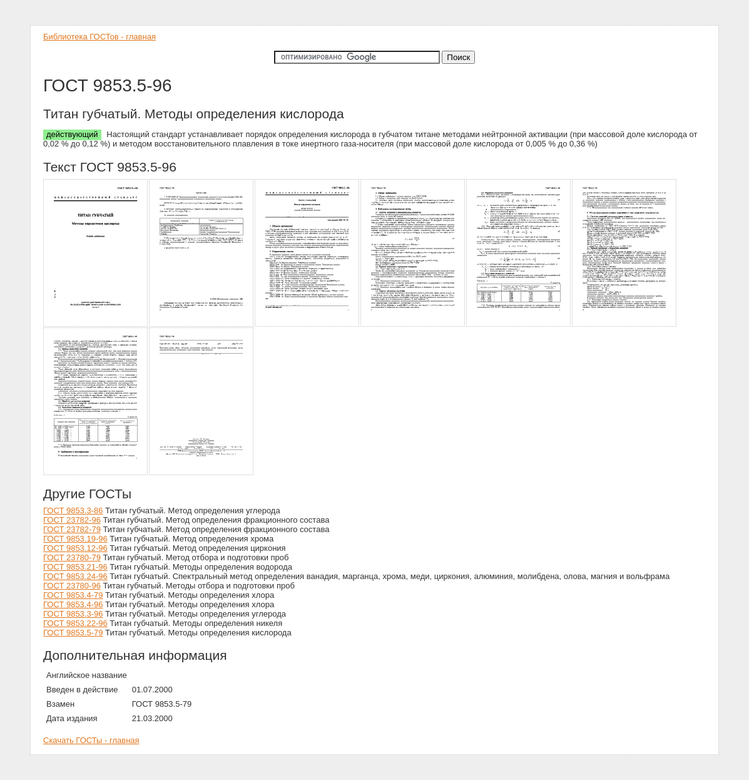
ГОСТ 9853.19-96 (75, 538)
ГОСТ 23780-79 (72, 557)
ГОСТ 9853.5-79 (73, 632)
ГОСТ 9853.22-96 (75, 623)
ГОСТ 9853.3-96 (73, 613)
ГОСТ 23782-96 (72, 520)
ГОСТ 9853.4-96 (73, 604)
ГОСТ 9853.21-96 (75, 567)
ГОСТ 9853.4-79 (73, 595)
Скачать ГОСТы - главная (91, 740)
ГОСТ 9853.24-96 (75, 576)
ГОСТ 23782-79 (72, 529)
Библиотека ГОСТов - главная (99, 36)
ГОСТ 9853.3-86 (73, 510)
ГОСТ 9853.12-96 (75, 548)
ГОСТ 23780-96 (72, 585)
